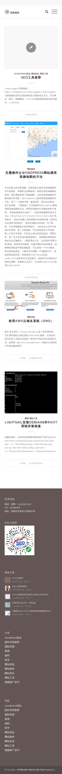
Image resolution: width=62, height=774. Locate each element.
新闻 (27, 418)
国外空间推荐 (12, 642)
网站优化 (35, 74)
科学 (7, 659)
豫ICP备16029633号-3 (45, 770)
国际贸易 (10, 646)
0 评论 (22, 358)
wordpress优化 (22, 74)
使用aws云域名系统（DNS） (31, 321)
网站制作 (31, 169)
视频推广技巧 (12, 682)
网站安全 (10, 673)
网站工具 (44, 74)
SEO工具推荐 (31, 77)
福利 (7, 655)
